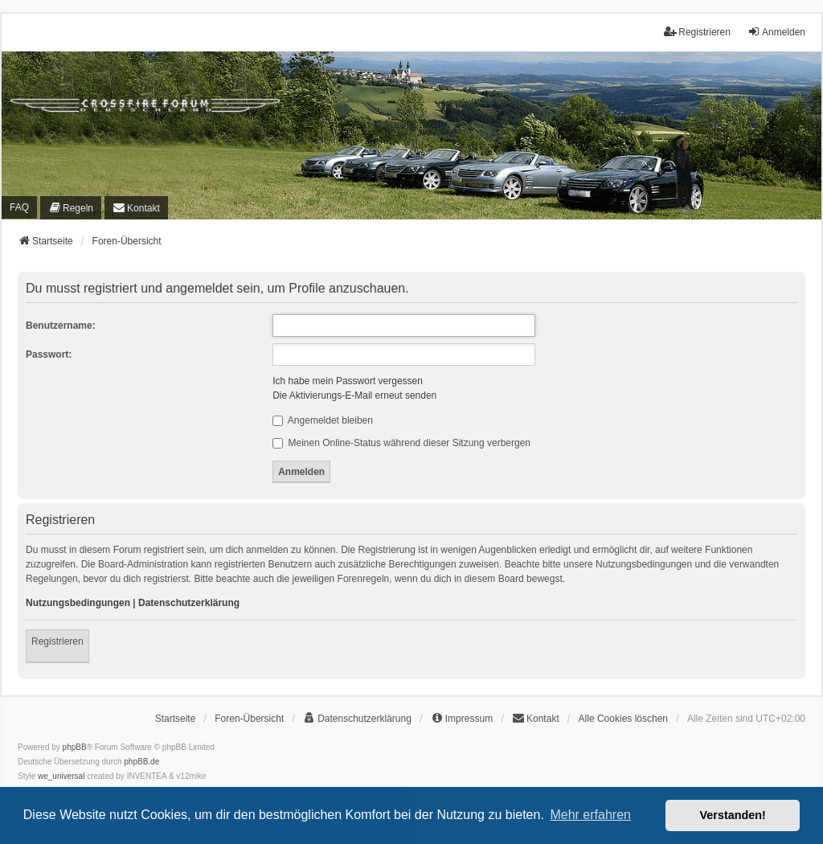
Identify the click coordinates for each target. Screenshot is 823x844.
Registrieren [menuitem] (697, 32)
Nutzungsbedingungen (78, 602)
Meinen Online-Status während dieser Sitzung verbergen (401, 443)
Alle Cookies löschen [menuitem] (623, 718)
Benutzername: (61, 325)
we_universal (61, 776)
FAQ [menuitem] (19, 207)
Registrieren (57, 641)
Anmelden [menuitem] (776, 32)
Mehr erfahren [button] (590, 814)
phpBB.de (141, 761)
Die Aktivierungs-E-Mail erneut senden (354, 395)
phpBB (75, 747)
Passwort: (49, 354)
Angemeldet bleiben (322, 420)
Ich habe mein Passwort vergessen (347, 381)
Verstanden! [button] (733, 815)
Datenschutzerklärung (189, 602)
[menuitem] (70, 207)
